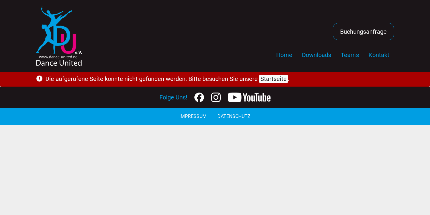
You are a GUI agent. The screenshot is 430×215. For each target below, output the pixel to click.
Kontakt (378, 55)
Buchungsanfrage (363, 31)
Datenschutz (234, 116)
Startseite (273, 78)
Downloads (316, 55)
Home (284, 55)
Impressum (193, 116)
